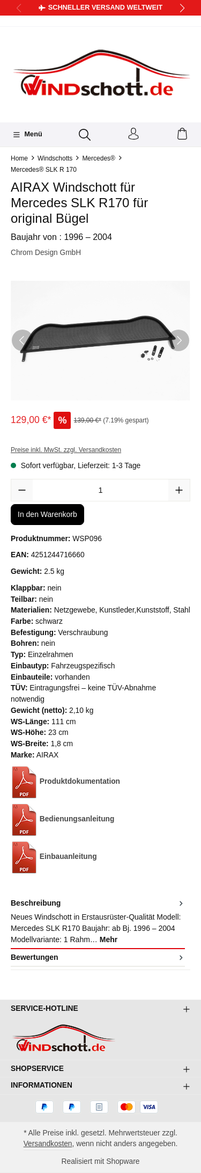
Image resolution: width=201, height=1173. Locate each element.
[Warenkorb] (182, 134)
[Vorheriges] (22, 340)
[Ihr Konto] (133, 134)
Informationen (42, 1085)
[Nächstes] (178, 340)
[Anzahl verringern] (22, 490)
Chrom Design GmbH (46, 253)
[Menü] (27, 135)
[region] (100, 340)
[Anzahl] (100, 490)
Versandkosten (47, 1144)
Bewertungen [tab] (98, 957)
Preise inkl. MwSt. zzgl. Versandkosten (66, 450)
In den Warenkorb (47, 514)
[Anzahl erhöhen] (179, 490)
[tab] (98, 922)
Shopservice (37, 1068)
